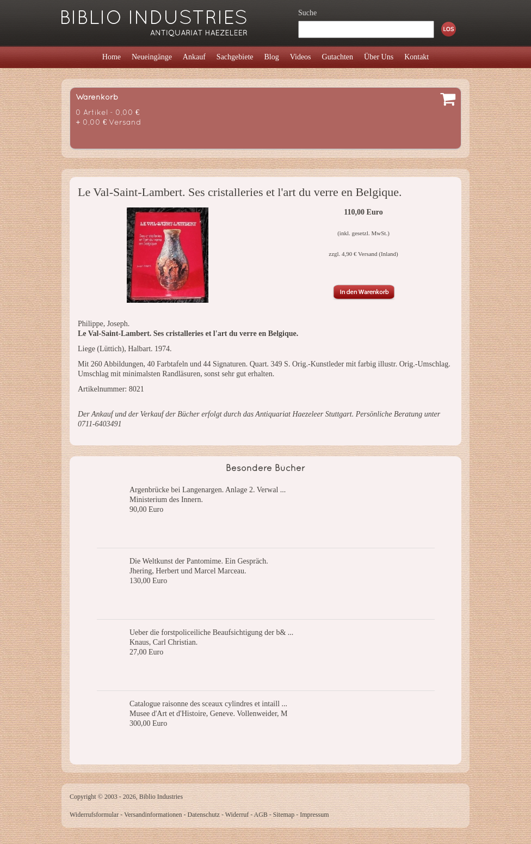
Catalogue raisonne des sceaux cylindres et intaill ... (208, 704)
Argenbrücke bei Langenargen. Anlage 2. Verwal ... (207, 490)
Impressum (314, 814)
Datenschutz (204, 814)
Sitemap (283, 814)
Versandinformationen (153, 814)
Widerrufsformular (94, 814)
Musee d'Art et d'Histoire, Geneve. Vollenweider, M (208, 714)
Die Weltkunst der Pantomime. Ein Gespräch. (198, 561)
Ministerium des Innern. (166, 500)
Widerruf (237, 814)
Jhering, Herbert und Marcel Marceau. (187, 571)
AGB (261, 814)
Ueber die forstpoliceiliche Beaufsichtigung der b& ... (211, 632)
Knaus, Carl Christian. (163, 642)
